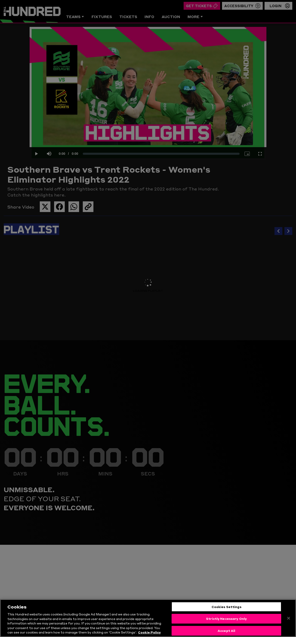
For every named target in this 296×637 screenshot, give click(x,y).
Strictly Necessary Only (226, 618)
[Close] (289, 618)
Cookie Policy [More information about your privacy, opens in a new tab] (149, 632)
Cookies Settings (226, 606)
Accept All (226, 630)
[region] (148, 618)
